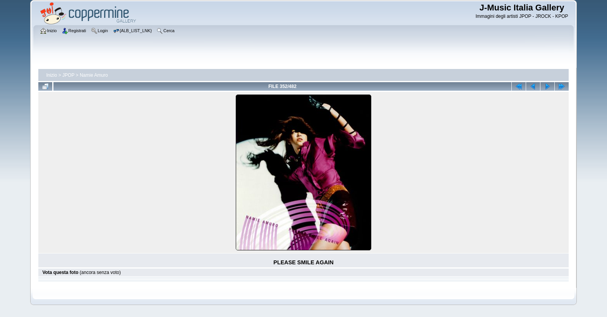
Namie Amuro (94, 75)
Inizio (51, 75)
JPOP (68, 75)
